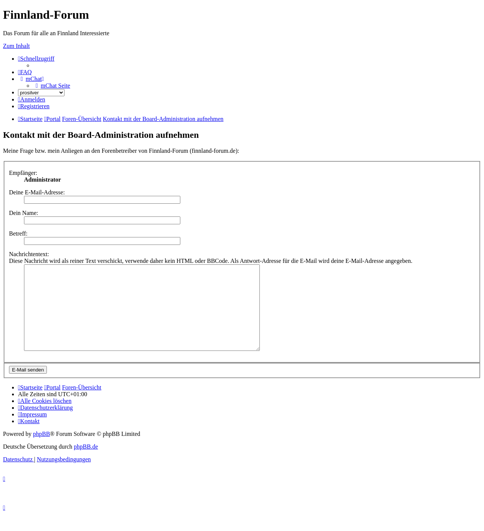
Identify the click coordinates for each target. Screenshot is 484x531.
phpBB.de (86, 463)
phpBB (41, 450)
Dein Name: (23, 213)
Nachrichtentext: (29, 254)
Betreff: (18, 233)
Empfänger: (23, 173)
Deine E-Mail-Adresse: (37, 192)
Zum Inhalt (16, 46)
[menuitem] (25, 72)
